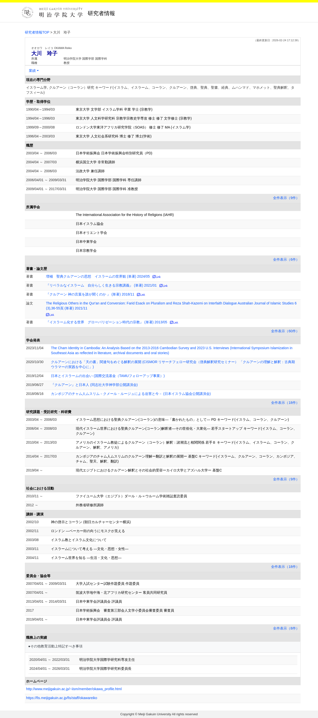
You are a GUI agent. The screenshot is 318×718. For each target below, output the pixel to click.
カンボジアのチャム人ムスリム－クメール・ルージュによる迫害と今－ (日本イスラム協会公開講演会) (131, 394)
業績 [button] (32, 71)
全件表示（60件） (285, 331)
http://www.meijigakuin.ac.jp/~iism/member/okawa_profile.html (74, 689)
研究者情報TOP (37, 32)
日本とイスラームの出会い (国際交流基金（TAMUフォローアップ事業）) (108, 376)
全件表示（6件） (286, 259)
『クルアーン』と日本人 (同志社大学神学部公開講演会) (94, 385)
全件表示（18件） (285, 403)
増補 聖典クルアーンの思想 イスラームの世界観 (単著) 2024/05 (98, 276)
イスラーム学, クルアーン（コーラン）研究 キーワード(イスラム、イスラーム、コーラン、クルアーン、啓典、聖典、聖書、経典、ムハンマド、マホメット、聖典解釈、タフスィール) (160, 89)
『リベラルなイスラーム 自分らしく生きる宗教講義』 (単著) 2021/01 (101, 285)
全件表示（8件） (286, 628)
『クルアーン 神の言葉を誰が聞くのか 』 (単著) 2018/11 (90, 294)
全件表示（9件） (286, 198)
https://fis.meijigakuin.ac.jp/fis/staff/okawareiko (61, 698)
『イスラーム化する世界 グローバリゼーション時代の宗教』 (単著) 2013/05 (106, 322)
